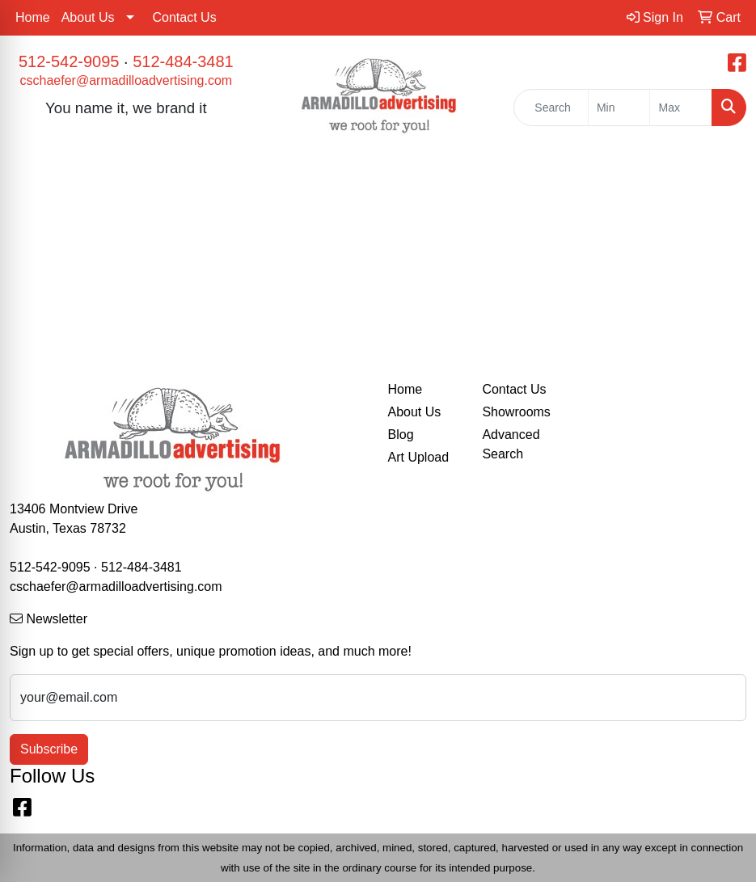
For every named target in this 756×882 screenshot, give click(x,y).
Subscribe (49, 749)
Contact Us (185, 17)
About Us (88, 17)
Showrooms (516, 412)
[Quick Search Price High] (680, 107)
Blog (401, 434)
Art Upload (419, 457)
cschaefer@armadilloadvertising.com (126, 80)
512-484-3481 (183, 61)
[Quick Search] (551, 107)
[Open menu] (723, 178)
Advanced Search (510, 444)
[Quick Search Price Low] (619, 107)
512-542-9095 (69, 61)
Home (32, 17)
